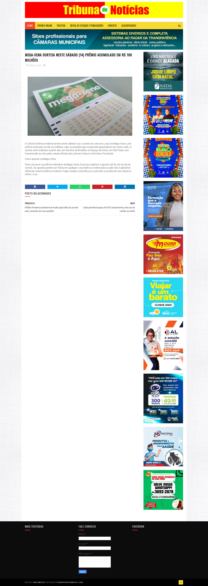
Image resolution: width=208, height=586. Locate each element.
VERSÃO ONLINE (44, 25)
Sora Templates (39, 582)
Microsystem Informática (67, 582)
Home (30, 25)
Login (81, 582)
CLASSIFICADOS (128, 25)
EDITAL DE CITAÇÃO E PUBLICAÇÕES (86, 25)
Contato (112, 25)
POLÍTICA (61, 25)
